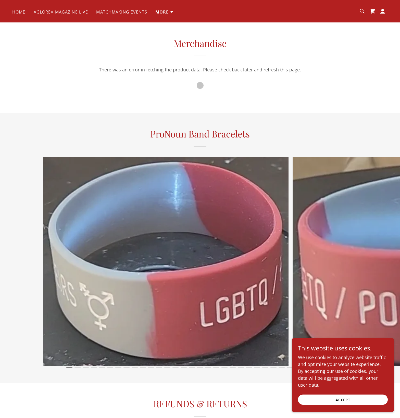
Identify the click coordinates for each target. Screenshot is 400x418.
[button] (164, 12)
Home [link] (19, 12)
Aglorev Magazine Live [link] (61, 12)
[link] (372, 11)
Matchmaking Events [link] (121, 12)
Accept (343, 399)
